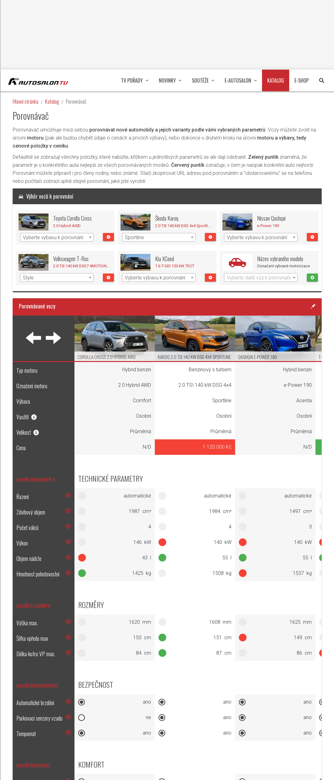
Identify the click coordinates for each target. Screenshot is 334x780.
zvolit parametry (35, 479)
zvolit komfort (33, 765)
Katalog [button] (275, 80)
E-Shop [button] (301, 80)
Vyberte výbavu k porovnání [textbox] (53, 237)
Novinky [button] (170, 80)
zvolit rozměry (33, 605)
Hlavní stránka (25, 101)
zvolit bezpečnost (37, 685)
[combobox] (57, 237)
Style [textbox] (28, 278)
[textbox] (260, 278)
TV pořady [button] (134, 80)
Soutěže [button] (203, 80)
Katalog (52, 101)
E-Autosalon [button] (241, 80)
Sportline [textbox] (134, 237)
